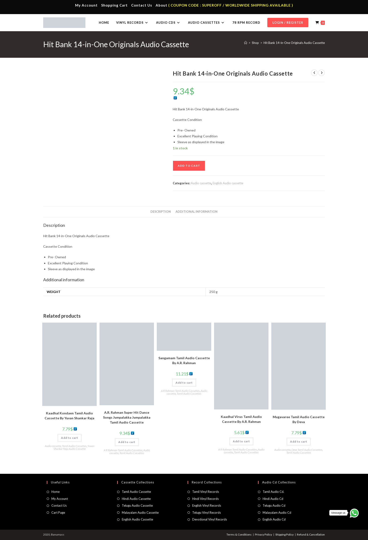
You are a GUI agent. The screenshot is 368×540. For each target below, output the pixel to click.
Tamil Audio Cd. (273, 492)
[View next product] (321, 72)
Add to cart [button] (69, 438)
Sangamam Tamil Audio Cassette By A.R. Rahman (184, 360)
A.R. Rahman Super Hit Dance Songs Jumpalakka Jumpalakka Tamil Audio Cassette (126, 417)
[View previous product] (314, 72)
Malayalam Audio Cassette (140, 512)
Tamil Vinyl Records (205, 492)
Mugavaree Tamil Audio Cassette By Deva (299, 419)
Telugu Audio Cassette (137, 505)
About (161, 5)
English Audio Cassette (137, 519)
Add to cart (189, 165)
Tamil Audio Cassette (136, 492)
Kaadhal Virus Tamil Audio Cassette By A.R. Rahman (241, 419)
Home (55, 492)
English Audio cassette (228, 183)
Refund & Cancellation (311, 534)
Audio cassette (201, 183)
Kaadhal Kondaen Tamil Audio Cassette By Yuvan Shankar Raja (69, 415)
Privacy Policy (263, 534)
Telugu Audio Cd (274, 505)
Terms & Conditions (239, 534)
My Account (86, 5)
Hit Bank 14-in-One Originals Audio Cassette (294, 43)
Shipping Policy (284, 534)
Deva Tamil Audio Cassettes (306, 449)
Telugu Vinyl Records (206, 512)
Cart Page (58, 512)
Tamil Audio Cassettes (74, 446)
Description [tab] (160, 211)
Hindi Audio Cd (273, 499)
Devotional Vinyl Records (209, 519)
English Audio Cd (274, 519)
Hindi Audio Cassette (136, 499)
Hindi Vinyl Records (205, 499)
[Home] (245, 43)
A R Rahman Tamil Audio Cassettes (123, 450)
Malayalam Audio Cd (277, 512)
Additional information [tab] (197, 211)
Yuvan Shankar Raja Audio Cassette (74, 447)
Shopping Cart (114, 5)
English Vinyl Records (206, 505)
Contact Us (141, 5)
